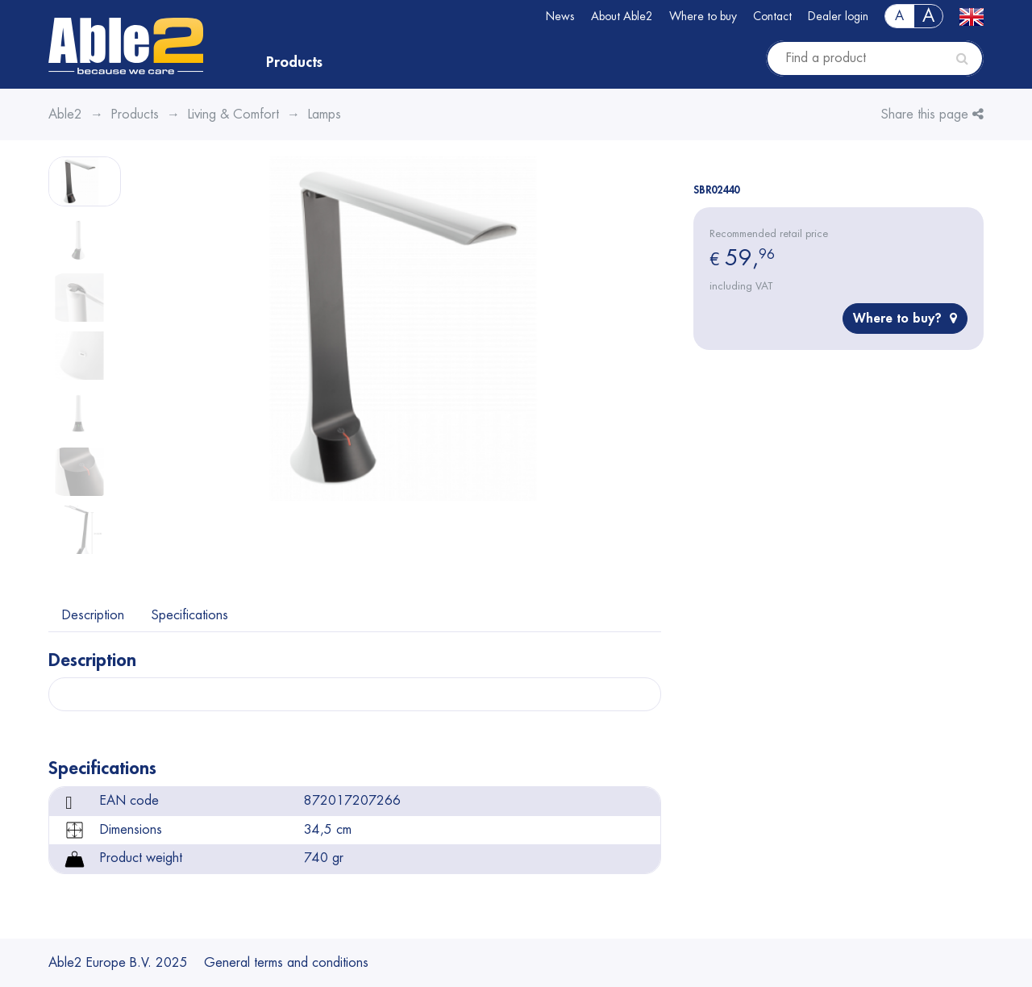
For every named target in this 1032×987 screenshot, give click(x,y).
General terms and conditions (286, 962)
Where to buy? (905, 318)
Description (93, 615)
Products (294, 62)
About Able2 (622, 16)
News (560, 16)
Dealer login (838, 16)
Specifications (190, 615)
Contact (772, 16)
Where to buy (703, 16)
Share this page (932, 114)
